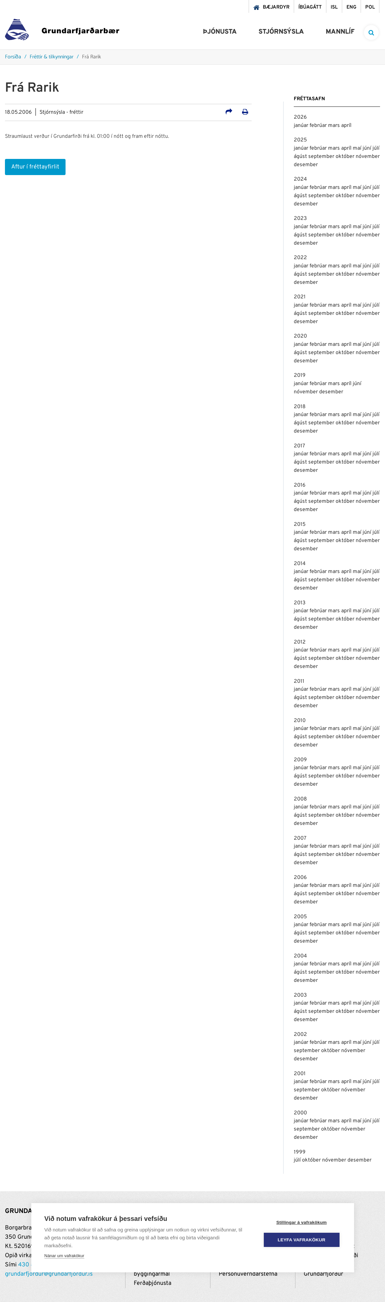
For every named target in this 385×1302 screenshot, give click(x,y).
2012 (300, 642)
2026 (300, 117)
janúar (302, 125)
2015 (300, 524)
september (322, 156)
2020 (300, 336)
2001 (300, 1074)
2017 (299, 446)
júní (367, 148)
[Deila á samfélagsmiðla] (229, 112)
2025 (300, 140)
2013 (300, 603)
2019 (300, 375)
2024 (300, 179)
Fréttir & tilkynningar (51, 57)
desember (306, 165)
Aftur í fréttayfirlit (35, 167)
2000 (300, 1113)
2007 (300, 838)
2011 (299, 681)
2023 (300, 218)
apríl (346, 125)
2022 (300, 258)
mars (334, 125)
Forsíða (13, 57)
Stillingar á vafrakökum (301, 1222)
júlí (375, 148)
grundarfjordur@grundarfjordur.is (49, 1274)
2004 (300, 956)
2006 (300, 877)
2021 (300, 297)
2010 (300, 720)
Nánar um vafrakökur (64, 1255)
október (346, 156)
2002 (300, 1034)
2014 (300, 563)
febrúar (319, 125)
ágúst (301, 156)
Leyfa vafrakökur (301, 1239)
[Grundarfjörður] (62, 31)
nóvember (368, 156)
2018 (300, 407)
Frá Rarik (91, 57)
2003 (300, 995)
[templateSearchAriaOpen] (371, 32)
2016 (300, 485)
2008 (300, 799)
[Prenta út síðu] (245, 112)
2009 (300, 760)
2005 (300, 917)
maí (358, 148)
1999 (300, 1152)
